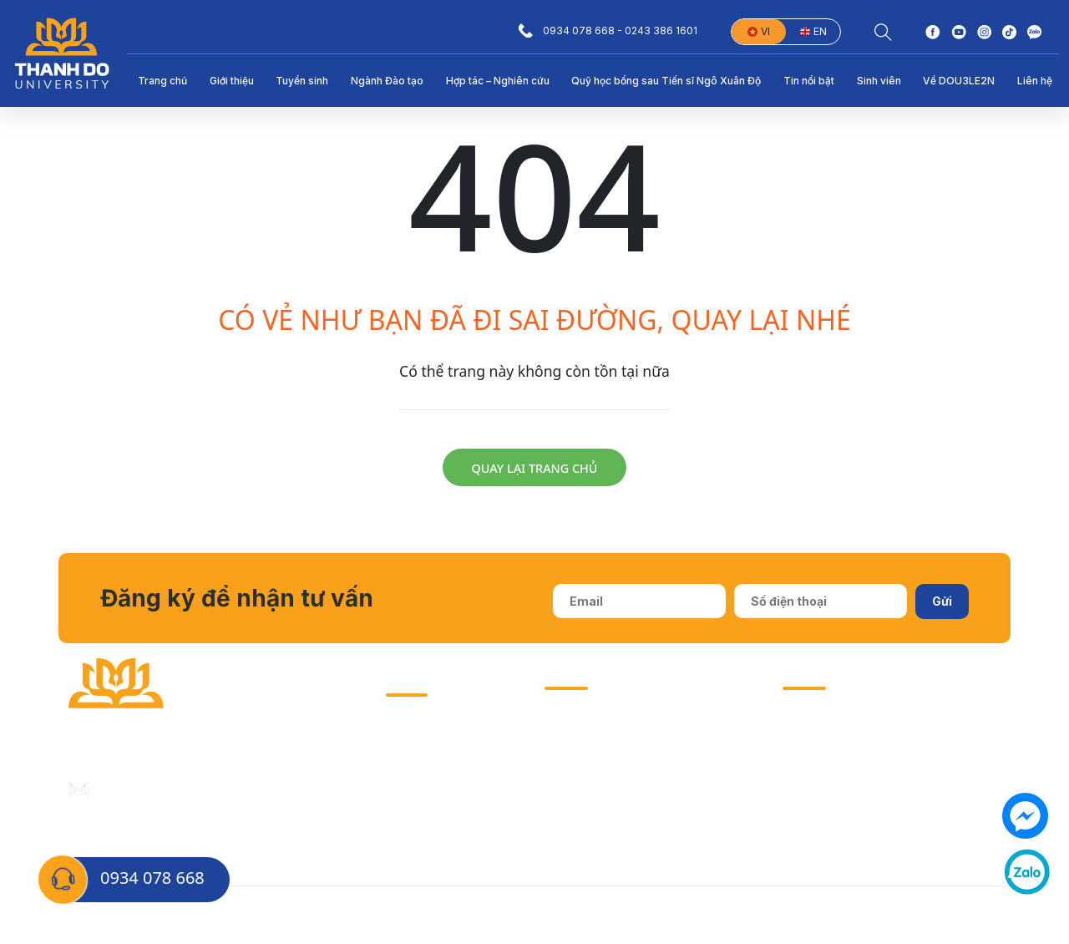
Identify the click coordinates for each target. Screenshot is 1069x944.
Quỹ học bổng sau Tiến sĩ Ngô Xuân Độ (666, 80)
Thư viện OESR (428, 797)
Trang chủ (162, 80)
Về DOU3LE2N (959, 80)
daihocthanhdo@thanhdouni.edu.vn (201, 788)
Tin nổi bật (808, 80)
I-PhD (402, 765)
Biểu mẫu (621, 915)
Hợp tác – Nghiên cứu (498, 80)
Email (677, 915)
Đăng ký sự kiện (956, 915)
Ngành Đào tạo (387, 80)
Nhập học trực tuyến (839, 915)
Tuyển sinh (302, 80)
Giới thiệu (232, 80)
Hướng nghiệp (426, 732)
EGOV (402, 830)
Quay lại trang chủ (535, 468)
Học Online (737, 915)
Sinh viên (879, 80)
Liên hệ (1034, 80)
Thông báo (549, 915)
